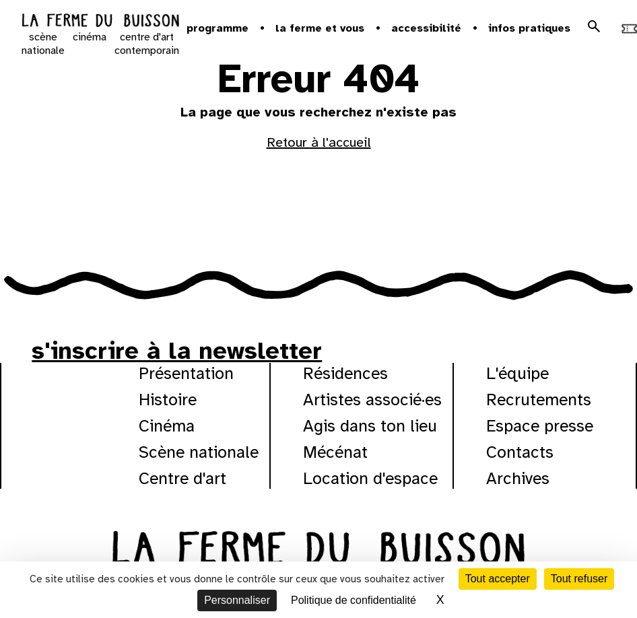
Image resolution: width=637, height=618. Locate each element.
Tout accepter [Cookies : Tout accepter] (497, 578)
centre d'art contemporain (146, 43)
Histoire (168, 399)
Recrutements (538, 399)
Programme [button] (217, 28)
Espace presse (539, 425)
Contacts (520, 452)
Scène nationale (199, 452)
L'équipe (517, 373)
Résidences (345, 373)
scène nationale (43, 43)
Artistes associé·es (372, 399)
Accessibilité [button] (426, 28)
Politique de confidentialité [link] (353, 600)
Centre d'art (182, 478)
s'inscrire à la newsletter (177, 351)
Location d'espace (370, 478)
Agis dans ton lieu (370, 425)
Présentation (186, 373)
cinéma (89, 37)
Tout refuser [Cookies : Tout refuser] (579, 578)
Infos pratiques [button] (529, 28)
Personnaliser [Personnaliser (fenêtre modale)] (237, 600)
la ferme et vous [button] (319, 28)
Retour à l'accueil (319, 142)
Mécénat (335, 452)
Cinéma (167, 425)
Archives (517, 478)
